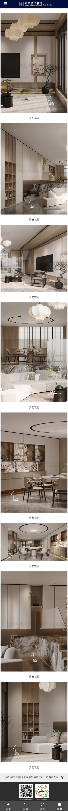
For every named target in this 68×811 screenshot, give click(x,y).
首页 (8, 806)
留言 (42, 806)
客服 (59, 806)
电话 (25, 806)
